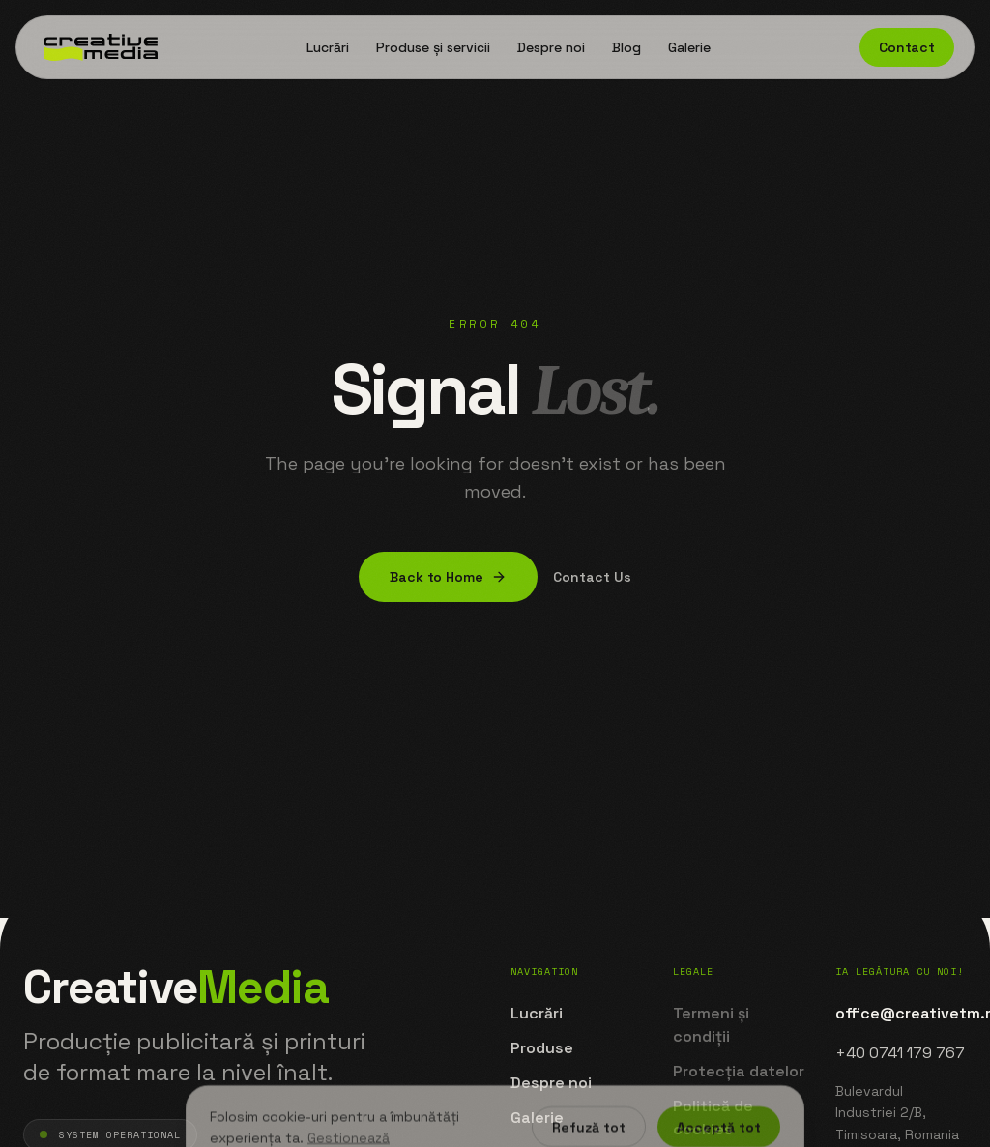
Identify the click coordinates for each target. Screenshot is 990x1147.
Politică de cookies (713, 1117)
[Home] (97, 47)
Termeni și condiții (711, 1025)
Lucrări (327, 47)
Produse (541, 1048)
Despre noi (551, 47)
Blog (626, 47)
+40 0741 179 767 (900, 1053)
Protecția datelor (738, 1071)
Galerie (689, 47)
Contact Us (592, 577)
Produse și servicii (433, 47)
